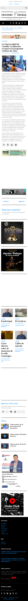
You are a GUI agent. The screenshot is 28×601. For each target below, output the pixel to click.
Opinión (11, 4)
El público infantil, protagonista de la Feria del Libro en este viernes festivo (13, 552)
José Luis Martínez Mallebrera (5, 326)
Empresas (3, 525)
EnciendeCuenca (15, 53)
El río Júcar (20, 321)
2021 (7, 27)
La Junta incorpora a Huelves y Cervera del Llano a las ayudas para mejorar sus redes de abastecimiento (13, 560)
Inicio (3, 27)
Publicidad (16, 4)
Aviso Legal (4, 597)
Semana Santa (4, 533)
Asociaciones (4, 528)
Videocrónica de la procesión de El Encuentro (16, 426)
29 (14, 27)
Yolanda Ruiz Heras (19, 325)
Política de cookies (13, 597)
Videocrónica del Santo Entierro (18, 435)
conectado (15, 212)
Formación (19, 27)
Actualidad (3, 523)
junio (11, 27)
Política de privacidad (8, 599)
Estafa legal (6, 321)
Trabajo (3, 527)
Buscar (26, 8)
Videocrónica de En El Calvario (18, 445)
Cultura (3, 532)
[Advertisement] (14, 172)
